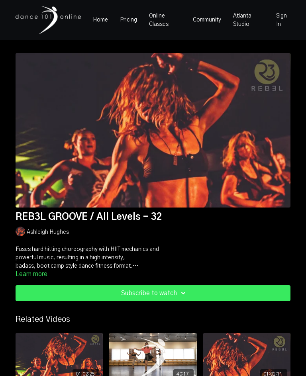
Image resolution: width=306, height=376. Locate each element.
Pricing (128, 20)
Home (100, 20)
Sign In (281, 20)
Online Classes (159, 20)
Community (207, 20)
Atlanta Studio (242, 20)
